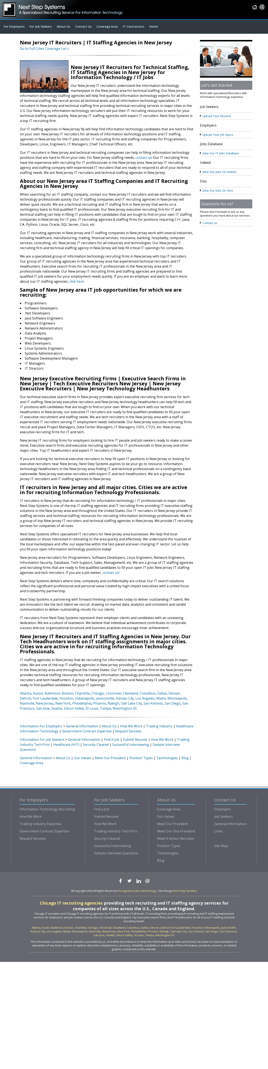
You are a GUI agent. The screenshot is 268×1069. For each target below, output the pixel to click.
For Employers (14, 26)
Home (153, 26)
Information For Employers (41, 726)
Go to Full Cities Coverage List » (44, 48)
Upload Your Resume (216, 116)
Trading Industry (159, 726)
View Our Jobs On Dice (217, 190)
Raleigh (113, 703)
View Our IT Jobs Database (220, 153)
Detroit (25, 698)
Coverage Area (107, 26)
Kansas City (125, 698)
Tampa (105, 708)
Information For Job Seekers (42, 739)
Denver (174, 693)
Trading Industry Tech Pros (115, 831)
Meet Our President (110, 758)
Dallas (162, 693)
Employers (222, 809)
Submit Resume (135, 739)
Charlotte (82, 693)
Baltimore (52, 693)
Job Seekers (223, 816)
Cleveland (130, 693)
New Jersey (45, 703)
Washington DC (125, 708)
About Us (63, 26)
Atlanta (25, 693)
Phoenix (99, 703)
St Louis (92, 708)
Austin (38, 693)
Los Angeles (145, 698)
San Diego (173, 703)
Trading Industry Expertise (40, 824)
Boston (67, 693)
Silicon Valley (74, 708)
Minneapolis (177, 698)
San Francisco (228, 931)
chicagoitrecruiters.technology (137, 891)
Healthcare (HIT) (66, 744)
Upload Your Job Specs (217, 135)
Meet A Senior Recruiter (176, 838)
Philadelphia (81, 703)
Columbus (148, 693)
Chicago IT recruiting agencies (71, 903)
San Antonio (153, 703)
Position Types (141, 758)
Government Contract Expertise (87, 731)
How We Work (131, 726)
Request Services (128, 731)
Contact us (209, 223)
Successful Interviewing (130, 744)
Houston (66, 698)
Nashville (27, 703)
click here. (77, 281)
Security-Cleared (96, 744)
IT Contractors (133, 26)
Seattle (56, 708)
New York (63, 703)
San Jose (43, 708)
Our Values (82, 758)
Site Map (221, 845)
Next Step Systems (185, 891)
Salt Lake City (131, 703)
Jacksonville (105, 698)
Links (218, 831)
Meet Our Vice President (176, 831)
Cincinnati (113, 693)
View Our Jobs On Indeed (219, 172)
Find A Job (111, 739)
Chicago (97, 693)
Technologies (167, 758)
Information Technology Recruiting (47, 809)
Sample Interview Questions (116, 853)
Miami (161, 698)
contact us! (143, 157)
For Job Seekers (41, 26)
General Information (82, 726)
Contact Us (83, 26)
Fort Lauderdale (45, 698)
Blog (185, 758)
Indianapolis (84, 698)
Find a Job (101, 809)
